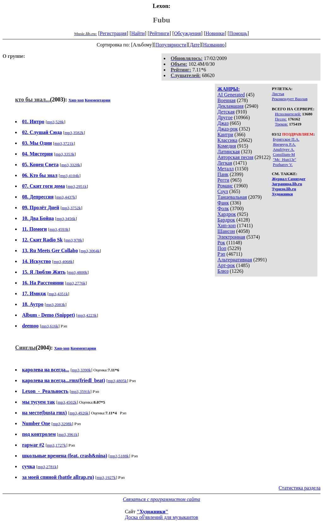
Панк (222, 174)
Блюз (222, 271)
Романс (225, 185)
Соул (222, 191)
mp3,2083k (55, 304)
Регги (223, 180)
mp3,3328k (70, 164)
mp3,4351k (58, 293)
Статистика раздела (299, 488)
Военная (226, 100)
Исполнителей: (288, 114)
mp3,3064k (89, 250)
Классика (227, 140)
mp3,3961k (67, 434)
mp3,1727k (56, 445)
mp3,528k (55, 121)
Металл (225, 168)
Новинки (215, 33)
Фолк (223, 208)
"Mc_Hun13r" (284, 159)
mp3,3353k (65, 154)
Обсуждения (187, 33)
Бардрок (226, 220)
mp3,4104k (69, 175)
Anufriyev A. (284, 149)
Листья (278, 93)
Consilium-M (284, 154)
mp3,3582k (74, 132)
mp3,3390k (81, 370)
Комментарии (97, 100)
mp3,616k (49, 326)
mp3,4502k (67, 402)
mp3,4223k (87, 315)
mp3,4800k (77, 272)
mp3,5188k (119, 456)
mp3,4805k (117, 380)
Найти (138, 33)
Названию (214, 44)
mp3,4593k (59, 229)
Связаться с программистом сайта (161, 499)
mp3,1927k (106, 477)
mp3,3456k (65, 218)
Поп (221, 248)
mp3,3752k (71, 207)
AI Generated (231, 94)
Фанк (223, 202)
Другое (224, 117)
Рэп (221, 254)
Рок (221, 242)
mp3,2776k (76, 283)
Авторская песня (235, 157)
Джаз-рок (227, 128)
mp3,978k (73, 240)
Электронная (231, 237)
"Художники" (152, 511)
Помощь (238, 33)
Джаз (222, 123)
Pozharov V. (283, 164)
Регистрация (113, 33)
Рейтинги (159, 33)
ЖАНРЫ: (228, 89)
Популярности (170, 44)
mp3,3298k (62, 423)
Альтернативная (234, 259)
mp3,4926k (78, 413)
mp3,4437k (65, 197)
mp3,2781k (47, 466)
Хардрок (226, 214)
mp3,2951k (77, 186)
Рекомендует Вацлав (290, 98)
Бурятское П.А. (286, 139)
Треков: (281, 124)
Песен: (281, 119)
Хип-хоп (226, 225)
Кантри (225, 134)
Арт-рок (226, 265)
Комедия (226, 146)
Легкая (224, 163)
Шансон (226, 231)
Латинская (228, 151)
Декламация (230, 106)
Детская (226, 111)
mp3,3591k (80, 391)
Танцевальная (232, 197)
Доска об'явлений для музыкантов (161, 517)
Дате (195, 44)
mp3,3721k (64, 143)
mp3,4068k (63, 261)
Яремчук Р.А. (284, 144)
